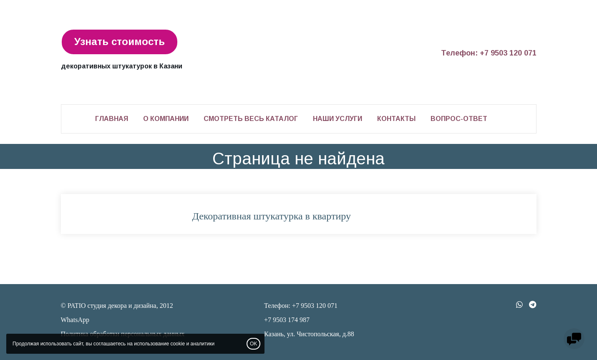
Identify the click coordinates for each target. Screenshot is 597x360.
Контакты (396, 118)
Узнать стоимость (119, 41)
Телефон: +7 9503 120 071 (489, 53)
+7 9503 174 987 (287, 319)
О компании (166, 118)
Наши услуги (337, 118)
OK (253, 344)
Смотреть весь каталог (251, 118)
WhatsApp (75, 319)
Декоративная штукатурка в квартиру (271, 216)
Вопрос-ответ (459, 118)
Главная (111, 118)
